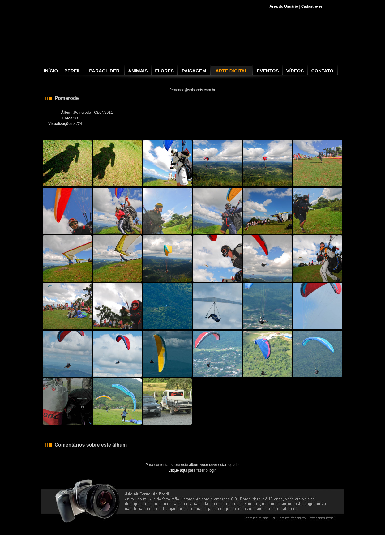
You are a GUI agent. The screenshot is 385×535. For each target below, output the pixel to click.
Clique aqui (177, 470)
